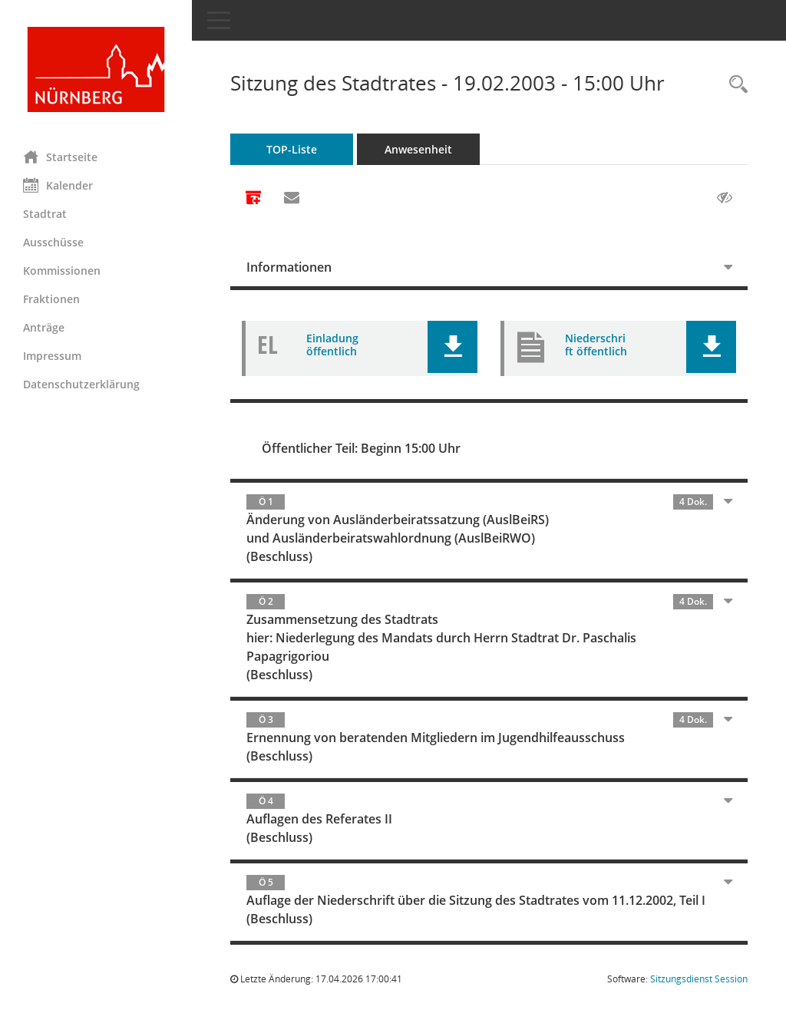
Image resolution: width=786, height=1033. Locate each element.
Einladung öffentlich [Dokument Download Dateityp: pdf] (332, 344)
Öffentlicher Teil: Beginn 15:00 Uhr (361, 448)
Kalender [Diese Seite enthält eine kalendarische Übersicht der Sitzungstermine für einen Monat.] (58, 185)
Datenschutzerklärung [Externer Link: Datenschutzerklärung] (81, 384)
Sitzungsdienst (699, 978)
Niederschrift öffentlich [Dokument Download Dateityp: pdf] (596, 344)
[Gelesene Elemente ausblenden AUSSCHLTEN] (724, 198)
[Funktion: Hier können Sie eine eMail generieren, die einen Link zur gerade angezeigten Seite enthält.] (291, 198)
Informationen (289, 267)
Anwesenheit (418, 149)
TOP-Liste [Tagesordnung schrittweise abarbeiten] (291, 149)
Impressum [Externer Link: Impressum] (52, 355)
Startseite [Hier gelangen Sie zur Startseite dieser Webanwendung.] (60, 156)
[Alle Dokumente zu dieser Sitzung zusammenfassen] (253, 198)
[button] (452, 347)
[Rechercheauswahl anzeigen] (735, 84)
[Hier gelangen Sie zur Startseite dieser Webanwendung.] (96, 69)
